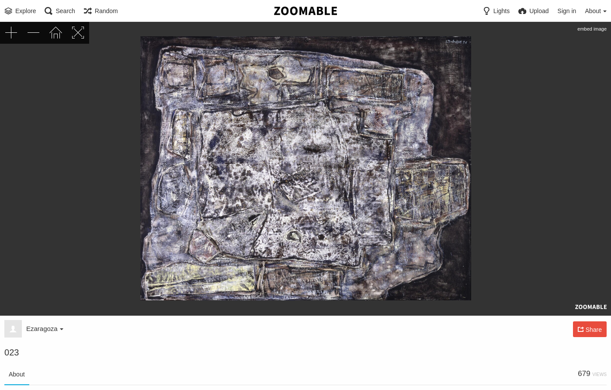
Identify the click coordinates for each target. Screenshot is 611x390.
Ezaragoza (44, 328)
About (17, 374)
